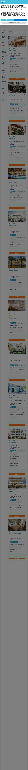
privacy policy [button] (20, 6)
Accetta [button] (20, 19)
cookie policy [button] (3, 11)
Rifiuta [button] (7, 19)
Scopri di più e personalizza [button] (14, 22)
